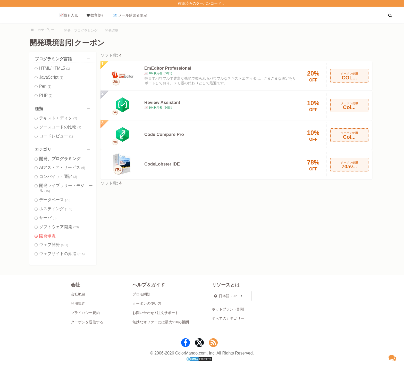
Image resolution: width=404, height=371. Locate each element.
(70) (67, 200)
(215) (81, 254)
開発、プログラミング (80, 30)
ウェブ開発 (53, 244)
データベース (55, 199)
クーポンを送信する (87, 322)
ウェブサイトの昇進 (62, 253)
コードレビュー (56, 136)
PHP (46, 95)
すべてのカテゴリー (228, 318)
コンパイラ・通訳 (58, 176)
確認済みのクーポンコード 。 (202, 3)
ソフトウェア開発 (59, 227)
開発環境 (111, 30)
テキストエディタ (58, 118)
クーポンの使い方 (146, 303)
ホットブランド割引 (228, 309)
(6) (83, 168)
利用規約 (78, 303)
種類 (63, 108)
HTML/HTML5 (54, 68)
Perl (45, 86)
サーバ (47, 218)
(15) (47, 191)
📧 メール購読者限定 (130, 15)
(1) (68, 68)
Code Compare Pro (164, 134)
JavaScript (51, 77)
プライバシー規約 (85, 313)
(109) (68, 209)
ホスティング (55, 209)
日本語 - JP (225, 296)
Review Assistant (162, 102)
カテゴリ (63, 149)
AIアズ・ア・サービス (62, 167)
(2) (51, 95)
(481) (64, 245)
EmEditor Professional (167, 68)
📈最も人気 (68, 15)
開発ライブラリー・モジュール (66, 188)
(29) (76, 227)
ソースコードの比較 (60, 127)
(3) (75, 177)
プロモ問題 (141, 294)
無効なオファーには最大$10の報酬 (160, 322)
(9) (54, 218)
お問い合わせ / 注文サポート (155, 313)
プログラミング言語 (63, 59)
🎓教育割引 (95, 15)
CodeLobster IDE (162, 164)
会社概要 (78, 294)
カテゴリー (46, 30)
